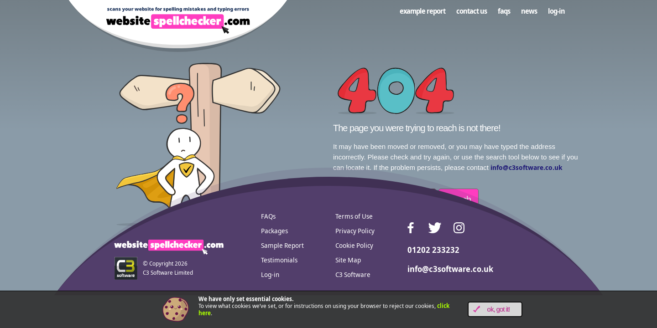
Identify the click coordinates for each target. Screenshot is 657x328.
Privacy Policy (355, 230)
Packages (274, 230)
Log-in (556, 11)
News (529, 11)
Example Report (422, 11)
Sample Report (282, 245)
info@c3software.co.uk (526, 167)
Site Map (348, 259)
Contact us (471, 11)
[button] (495, 309)
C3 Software (352, 274)
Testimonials (279, 259)
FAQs (504, 11)
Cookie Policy (354, 245)
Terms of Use (354, 215)
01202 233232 (433, 249)
